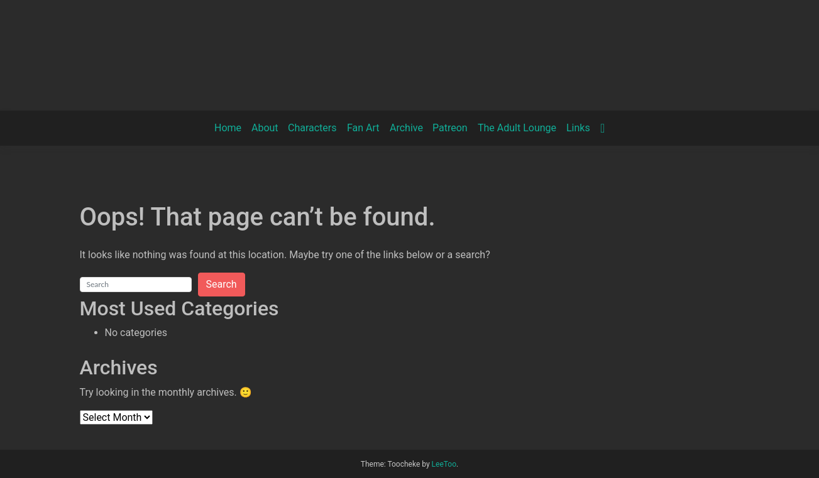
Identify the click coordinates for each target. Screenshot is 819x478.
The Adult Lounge (517, 128)
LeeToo (444, 464)
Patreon (450, 128)
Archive (406, 128)
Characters (312, 128)
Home (227, 128)
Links (578, 128)
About (264, 128)
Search (221, 284)
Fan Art (363, 128)
